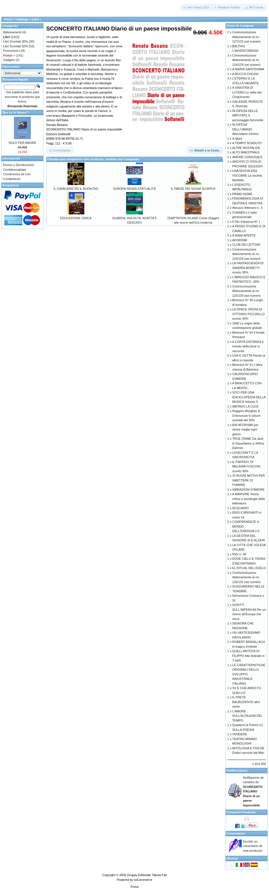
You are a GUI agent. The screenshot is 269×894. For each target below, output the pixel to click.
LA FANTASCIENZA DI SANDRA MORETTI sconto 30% (248, 267)
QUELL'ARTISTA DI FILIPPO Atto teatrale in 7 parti (248, 655)
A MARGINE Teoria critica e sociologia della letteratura (248, 498)
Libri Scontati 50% (15, 46)
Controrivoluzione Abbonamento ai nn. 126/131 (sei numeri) (246, 577)
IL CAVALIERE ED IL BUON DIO (76, 188)
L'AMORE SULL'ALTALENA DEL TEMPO (247, 716)
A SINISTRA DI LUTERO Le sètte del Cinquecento (247, 92)
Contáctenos (11, 179)
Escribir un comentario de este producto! (253, 846)
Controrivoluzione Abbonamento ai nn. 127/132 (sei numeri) (246, 37)
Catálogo (22, 19)
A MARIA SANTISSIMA (248, 69)
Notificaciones (236, 770)
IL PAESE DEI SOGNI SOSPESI (193, 188)
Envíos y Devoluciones (18, 165)
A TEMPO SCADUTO (247, 143)
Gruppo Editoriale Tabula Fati (147, 875)
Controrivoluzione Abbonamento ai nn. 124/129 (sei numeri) (246, 60)
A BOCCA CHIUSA (245, 74)
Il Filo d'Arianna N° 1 (246, 221)
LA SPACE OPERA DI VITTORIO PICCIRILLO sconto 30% (248, 314)
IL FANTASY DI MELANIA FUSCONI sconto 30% (246, 466)
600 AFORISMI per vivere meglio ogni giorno (245, 429)
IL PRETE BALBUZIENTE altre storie (246, 702)
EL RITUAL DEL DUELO (249, 568)
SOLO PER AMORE (22, 142)
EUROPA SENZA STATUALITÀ (134, 188)
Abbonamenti (12, 32)
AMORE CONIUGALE (247, 157)
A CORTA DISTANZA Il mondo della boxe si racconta (247, 346)
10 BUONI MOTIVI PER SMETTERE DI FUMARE (248, 480)
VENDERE (239, 734)
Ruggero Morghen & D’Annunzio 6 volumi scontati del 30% (246, 415)
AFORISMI (239, 240)
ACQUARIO (240, 508)
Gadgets (9, 60)
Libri (35, 19)
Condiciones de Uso (17, 174)
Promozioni (10, 50)
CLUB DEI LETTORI (246, 244)
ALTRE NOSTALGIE (246, 147)
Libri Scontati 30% (15, 41)
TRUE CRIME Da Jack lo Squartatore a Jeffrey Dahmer (248, 443)
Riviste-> (9, 55)
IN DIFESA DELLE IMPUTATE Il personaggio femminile (247, 115)
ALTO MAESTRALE (245, 152)
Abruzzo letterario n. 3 (247, 207)
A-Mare (237, 138)
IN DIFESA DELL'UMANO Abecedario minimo (245, 129)
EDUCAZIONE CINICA (75, 218)
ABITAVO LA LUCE (245, 406)
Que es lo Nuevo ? (15, 112)
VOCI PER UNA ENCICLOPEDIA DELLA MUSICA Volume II (249, 397)
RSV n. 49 (239, 554)
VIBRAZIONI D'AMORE (248, 489)
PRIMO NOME (242, 194)
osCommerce (143, 879)
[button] (196, 7)
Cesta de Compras (240, 25)
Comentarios (235, 833)
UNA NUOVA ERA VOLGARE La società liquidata (247, 175)
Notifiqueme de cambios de (253, 791)
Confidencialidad (14, 169)
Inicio (8, 19)
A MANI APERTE (244, 235)
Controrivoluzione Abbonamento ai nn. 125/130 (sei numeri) (246, 291)
